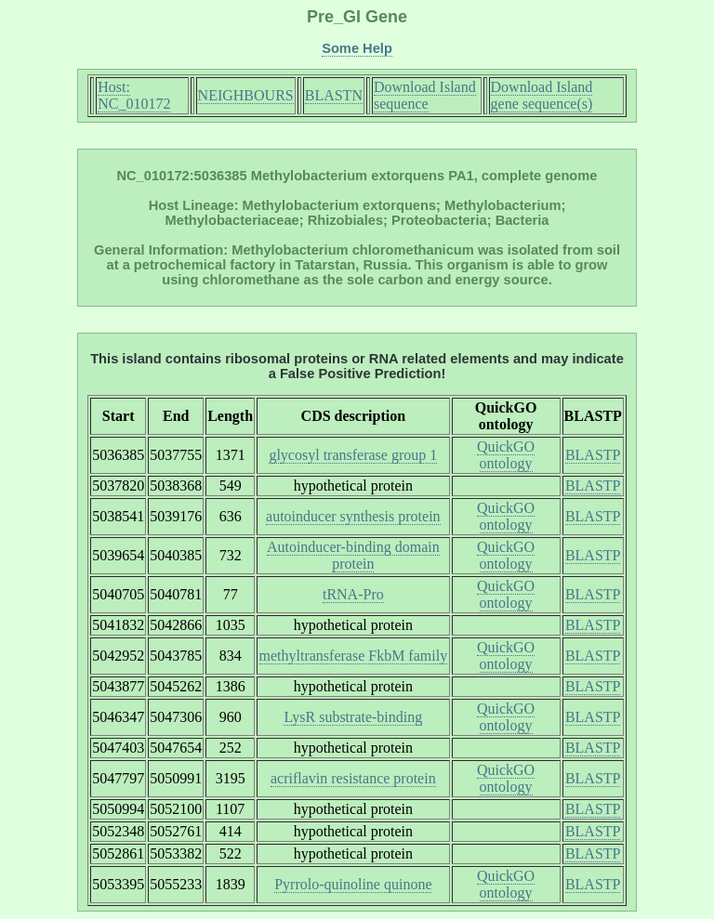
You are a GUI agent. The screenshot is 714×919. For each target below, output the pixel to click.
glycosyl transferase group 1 (353, 455)
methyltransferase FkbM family (353, 655)
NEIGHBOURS (246, 95)
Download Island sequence (425, 95)
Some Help (357, 48)
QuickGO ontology (506, 455)
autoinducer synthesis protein (353, 516)
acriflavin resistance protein (353, 778)
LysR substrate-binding (353, 717)
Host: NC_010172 (134, 95)
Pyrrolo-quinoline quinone (352, 884)
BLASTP (593, 455)
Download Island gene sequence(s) (542, 95)
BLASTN (334, 95)
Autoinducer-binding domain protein (353, 555)
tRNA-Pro (353, 594)
